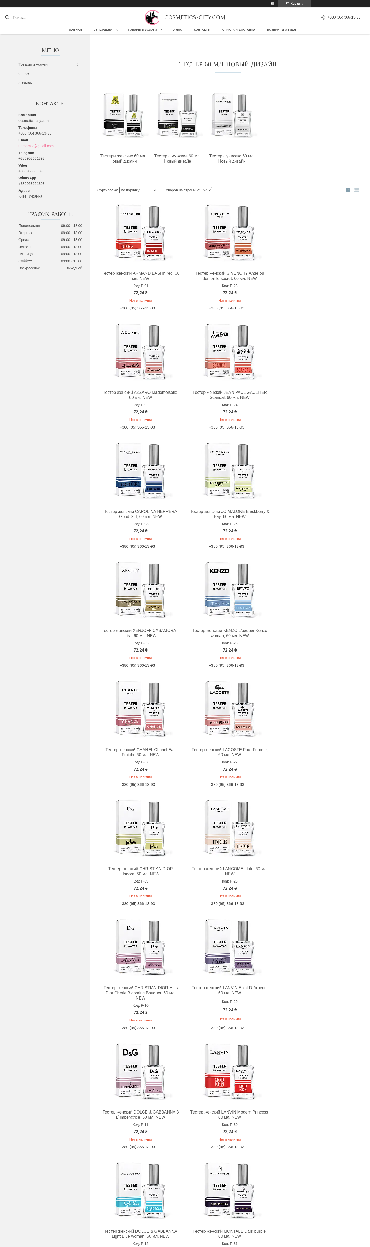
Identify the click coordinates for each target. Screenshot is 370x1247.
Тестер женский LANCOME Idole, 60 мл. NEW (314, 633)
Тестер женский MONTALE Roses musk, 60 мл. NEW (227, 995)
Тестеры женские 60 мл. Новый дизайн (122, 158)
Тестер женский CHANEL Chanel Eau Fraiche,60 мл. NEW (314, 514)
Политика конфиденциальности (219, 1242)
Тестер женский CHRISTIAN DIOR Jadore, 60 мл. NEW (227, 633)
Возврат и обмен (281, 29)
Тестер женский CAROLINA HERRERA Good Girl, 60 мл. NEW (226, 395)
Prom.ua (207, 1237)
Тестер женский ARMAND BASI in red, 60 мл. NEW (139, 276)
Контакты (202, 29)
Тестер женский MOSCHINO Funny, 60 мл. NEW (139, 1114)
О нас (177, 29)
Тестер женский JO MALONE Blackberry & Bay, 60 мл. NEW (313, 395)
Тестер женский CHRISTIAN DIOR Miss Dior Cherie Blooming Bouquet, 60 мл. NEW (140, 754)
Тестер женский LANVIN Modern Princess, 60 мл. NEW (139, 876)
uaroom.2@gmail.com (36, 146)
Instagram (41, 1216)
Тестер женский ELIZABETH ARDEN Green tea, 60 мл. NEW (139, 995)
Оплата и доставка (238, 29)
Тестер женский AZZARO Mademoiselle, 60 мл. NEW (313, 276)
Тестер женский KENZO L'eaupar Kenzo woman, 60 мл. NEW (226, 514)
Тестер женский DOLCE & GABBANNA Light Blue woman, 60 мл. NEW (226, 876)
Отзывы (25, 83)
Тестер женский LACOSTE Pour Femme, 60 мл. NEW (139, 633)
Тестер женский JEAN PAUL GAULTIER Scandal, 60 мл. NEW (140, 395)
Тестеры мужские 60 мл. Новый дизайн (175, 158)
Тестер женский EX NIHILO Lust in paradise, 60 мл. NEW (314, 995)
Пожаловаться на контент (175, 1242)
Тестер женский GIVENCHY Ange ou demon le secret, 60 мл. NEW (226, 276)
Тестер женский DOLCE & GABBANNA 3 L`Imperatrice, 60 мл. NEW (314, 752)
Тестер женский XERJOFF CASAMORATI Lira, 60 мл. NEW (140, 514)
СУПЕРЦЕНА (103, 29)
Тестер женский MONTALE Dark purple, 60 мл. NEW (314, 876)
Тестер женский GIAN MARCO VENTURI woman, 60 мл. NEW (226, 1114)
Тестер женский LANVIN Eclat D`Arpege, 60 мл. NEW (227, 752)
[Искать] (7, 17)
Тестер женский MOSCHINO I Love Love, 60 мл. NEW (314, 1114)
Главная (74, 29)
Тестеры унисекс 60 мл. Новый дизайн (228, 158)
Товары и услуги (142, 29)
